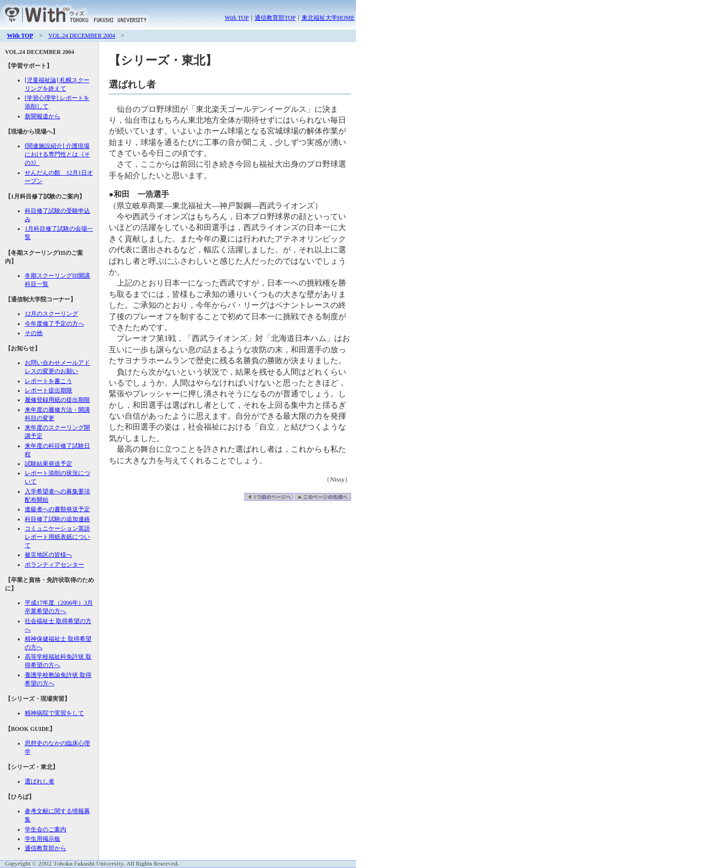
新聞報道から (42, 116)
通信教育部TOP (275, 17)
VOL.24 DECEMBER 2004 (81, 35)
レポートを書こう (48, 381)
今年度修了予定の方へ (54, 323)
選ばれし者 (39, 781)
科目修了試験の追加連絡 (57, 519)
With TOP (236, 17)
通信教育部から (45, 848)
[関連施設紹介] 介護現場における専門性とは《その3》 (57, 154)
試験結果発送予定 (48, 463)
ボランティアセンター (54, 564)
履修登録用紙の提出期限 (57, 399)
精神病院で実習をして (54, 713)
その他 (34, 333)
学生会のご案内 (45, 829)
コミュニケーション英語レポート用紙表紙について (57, 537)
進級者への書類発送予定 (57, 509)
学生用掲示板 (42, 838)
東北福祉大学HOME (328, 17)
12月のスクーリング (51, 313)
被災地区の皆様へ (48, 554)
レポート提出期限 (48, 390)
